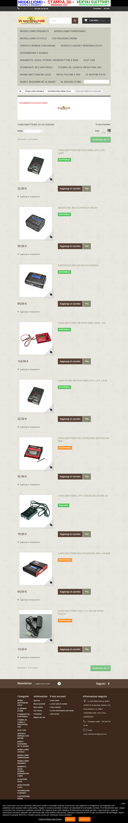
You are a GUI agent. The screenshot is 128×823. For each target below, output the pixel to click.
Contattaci (97, 8)
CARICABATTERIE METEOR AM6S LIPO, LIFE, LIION (81, 151)
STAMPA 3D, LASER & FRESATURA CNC (80, 67)
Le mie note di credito (58, 704)
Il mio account (58, 696)
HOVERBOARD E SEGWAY (34, 52)
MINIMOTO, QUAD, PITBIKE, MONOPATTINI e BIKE (49, 60)
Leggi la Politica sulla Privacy (50, 819)
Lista (109, 131)
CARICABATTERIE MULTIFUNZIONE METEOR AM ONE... (83, 439)
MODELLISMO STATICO (33, 38)
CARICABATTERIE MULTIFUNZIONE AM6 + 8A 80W (84, 553)
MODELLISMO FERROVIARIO (70, 31)
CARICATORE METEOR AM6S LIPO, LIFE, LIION (82, 380)
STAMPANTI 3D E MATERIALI (36, 67)
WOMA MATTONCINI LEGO (35, 74)
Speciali (37, 700)
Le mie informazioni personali (62, 711)
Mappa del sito (39, 717)
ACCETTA (84, 819)
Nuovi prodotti (39, 704)
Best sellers (38, 707)
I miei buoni (54, 714)
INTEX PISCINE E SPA (68, 74)
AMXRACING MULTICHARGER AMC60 (77, 208)
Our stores (38, 711)
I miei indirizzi (55, 707)
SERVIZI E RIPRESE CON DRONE (37, 45)
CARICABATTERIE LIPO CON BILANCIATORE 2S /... (83, 497)
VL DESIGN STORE (71, 81)
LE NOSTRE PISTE (95, 74)
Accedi (106, 8)
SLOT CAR (89, 60)
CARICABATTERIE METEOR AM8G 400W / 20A (82, 323)
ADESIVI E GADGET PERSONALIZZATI (81, 45)
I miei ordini (54, 700)
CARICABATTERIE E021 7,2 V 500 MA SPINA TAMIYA (80, 612)
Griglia (104, 131)
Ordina (20, 131)
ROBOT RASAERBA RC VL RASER (37, 81)
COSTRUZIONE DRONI (64, 38)
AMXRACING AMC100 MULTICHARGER (78, 265)
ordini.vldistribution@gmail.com (95, 734)
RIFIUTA (70, 819)
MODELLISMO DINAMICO (34, 31)
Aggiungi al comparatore (30, 197)
